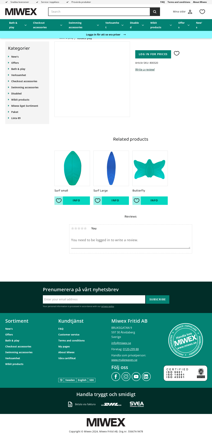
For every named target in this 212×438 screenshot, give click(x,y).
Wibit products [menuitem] (155, 25)
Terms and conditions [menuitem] (179, 2)
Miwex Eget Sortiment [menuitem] (24, 105)
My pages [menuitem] (64, 346)
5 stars (85, 228)
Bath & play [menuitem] (13, 25)
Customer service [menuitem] (68, 334)
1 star (72, 228)
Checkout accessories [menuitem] (40, 25)
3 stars (79, 228)
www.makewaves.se (124, 360)
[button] (202, 11)
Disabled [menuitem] (134, 25)
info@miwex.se (121, 343)
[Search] (155, 12)
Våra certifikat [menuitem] (67, 358)
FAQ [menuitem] (162, 2)
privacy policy (107, 306)
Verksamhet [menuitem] (112, 25)
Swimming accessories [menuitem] (75, 25)
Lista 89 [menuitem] (16, 118)
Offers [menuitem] (181, 25)
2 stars (75, 228)
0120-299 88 (131, 349)
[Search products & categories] (104, 12)
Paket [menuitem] (14, 112)
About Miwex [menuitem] (200, 2)
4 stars (82, 228)
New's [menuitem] (199, 25)
